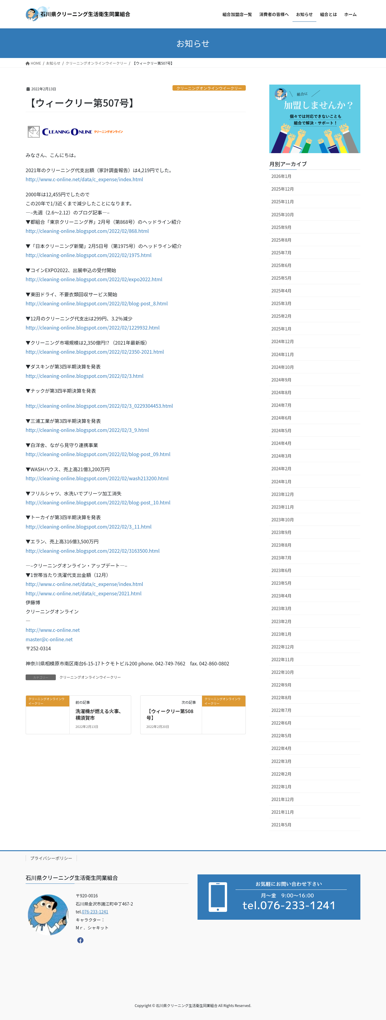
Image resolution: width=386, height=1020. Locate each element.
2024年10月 (282, 367)
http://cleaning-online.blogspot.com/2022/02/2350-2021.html (95, 351)
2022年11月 (282, 659)
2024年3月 (281, 456)
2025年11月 (282, 201)
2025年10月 (282, 214)
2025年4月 (281, 291)
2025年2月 (281, 316)
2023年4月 (281, 596)
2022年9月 (281, 685)
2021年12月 (282, 799)
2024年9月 (281, 380)
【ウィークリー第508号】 (169, 714)
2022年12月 (282, 647)
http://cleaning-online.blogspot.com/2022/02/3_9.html (87, 429)
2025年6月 (281, 265)
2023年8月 (281, 545)
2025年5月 (281, 278)
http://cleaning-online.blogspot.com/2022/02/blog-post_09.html (98, 454)
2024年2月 (281, 468)
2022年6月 (281, 723)
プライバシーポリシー (51, 858)
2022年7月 (281, 710)
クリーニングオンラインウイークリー (209, 88)
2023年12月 (282, 494)
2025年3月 (281, 303)
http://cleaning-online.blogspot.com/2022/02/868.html (87, 230)
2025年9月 (281, 227)
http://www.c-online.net (53, 629)
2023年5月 (281, 583)
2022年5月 (281, 735)
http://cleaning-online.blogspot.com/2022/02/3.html (85, 375)
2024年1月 (281, 481)
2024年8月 (281, 392)
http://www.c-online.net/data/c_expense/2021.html (83, 593)
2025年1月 (281, 329)
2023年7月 (281, 558)
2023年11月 (282, 507)
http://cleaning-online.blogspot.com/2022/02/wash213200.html (97, 478)
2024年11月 (282, 354)
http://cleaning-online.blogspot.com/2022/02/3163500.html (93, 550)
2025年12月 (282, 189)
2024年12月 (282, 341)
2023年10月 (282, 519)
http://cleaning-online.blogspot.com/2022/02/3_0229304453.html (99, 405)
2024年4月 (281, 443)
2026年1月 (281, 176)
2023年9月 (281, 532)
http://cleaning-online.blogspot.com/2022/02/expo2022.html (94, 279)
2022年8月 (281, 697)
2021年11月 (282, 812)
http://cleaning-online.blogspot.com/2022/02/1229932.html (93, 327)
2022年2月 (281, 774)
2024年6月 (281, 418)
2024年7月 (281, 405)
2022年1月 (281, 787)
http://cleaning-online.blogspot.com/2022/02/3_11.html (89, 526)
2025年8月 (281, 240)
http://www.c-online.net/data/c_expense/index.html (84, 179)
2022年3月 (281, 761)
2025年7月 (281, 252)
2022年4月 (281, 748)
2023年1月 (281, 634)
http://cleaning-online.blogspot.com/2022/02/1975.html (89, 255)
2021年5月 (281, 825)
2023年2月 (281, 621)
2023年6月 (281, 570)
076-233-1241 (95, 912)
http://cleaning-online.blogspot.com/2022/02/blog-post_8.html (97, 303)
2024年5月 (281, 430)
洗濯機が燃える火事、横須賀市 (99, 714)
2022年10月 (282, 672)
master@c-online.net (49, 639)
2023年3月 (281, 608)
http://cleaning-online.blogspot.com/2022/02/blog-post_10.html (98, 502)
